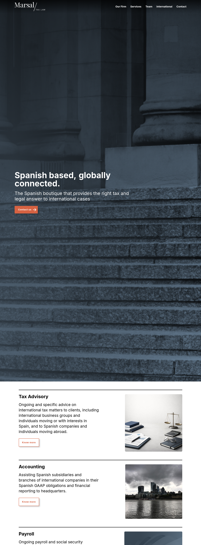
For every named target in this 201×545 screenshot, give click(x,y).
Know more (29, 442)
